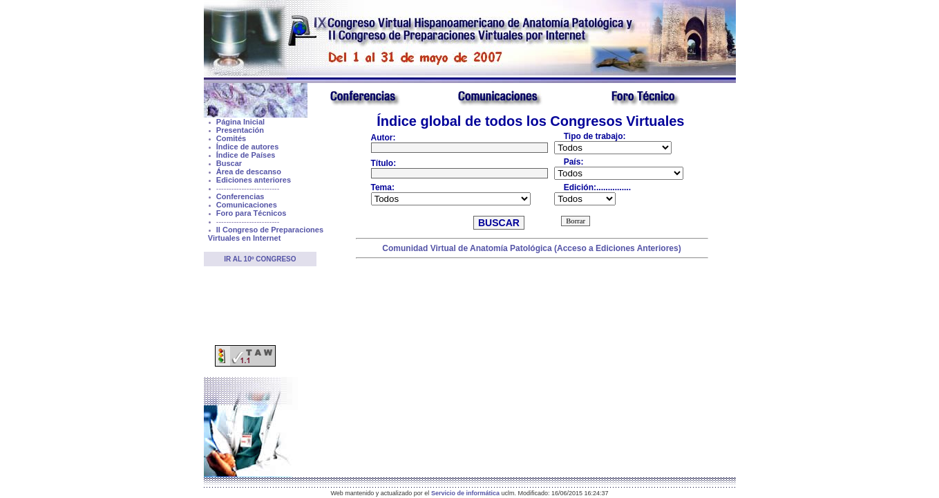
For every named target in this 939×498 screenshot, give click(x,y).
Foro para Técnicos (251, 213)
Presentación (240, 130)
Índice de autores (247, 146)
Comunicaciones (246, 205)
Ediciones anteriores (253, 180)
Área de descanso (248, 171)
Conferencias (240, 196)
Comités (231, 138)
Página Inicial (240, 122)
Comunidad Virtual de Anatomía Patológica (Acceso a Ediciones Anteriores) (531, 248)
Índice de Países (246, 155)
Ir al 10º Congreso (260, 259)
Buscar (229, 163)
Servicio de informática (465, 493)
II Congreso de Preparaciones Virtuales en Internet (265, 233)
